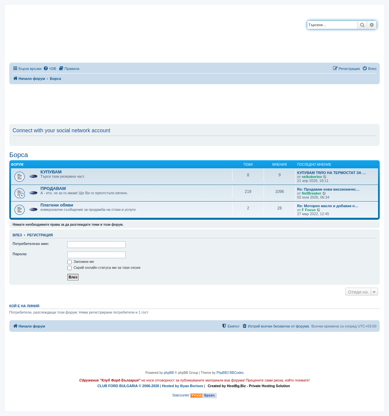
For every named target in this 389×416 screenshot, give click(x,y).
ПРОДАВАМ (53, 188)
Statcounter (180, 395)
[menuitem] (49, 69)
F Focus (309, 210)
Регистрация (40, 235)
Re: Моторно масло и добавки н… (327, 206)
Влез (17, 235)
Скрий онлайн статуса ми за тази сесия (103, 267)
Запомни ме (80, 262)
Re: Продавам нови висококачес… (328, 189)
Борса (18, 154)
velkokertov (312, 177)
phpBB (169, 373)
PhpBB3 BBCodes (230, 373)
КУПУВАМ (51, 171)
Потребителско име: (31, 244)
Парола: (20, 254)
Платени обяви (56, 205)
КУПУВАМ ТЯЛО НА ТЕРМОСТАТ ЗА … (331, 173)
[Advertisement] (194, 103)
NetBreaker (311, 193)
